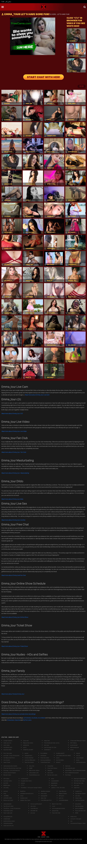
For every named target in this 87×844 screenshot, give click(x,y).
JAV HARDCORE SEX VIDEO (63, 755)
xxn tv (24, 747)
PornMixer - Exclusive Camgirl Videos (31, 787)
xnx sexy (5, 787)
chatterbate (6, 819)
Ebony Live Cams (8, 800)
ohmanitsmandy (8, 823)
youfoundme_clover (9, 821)
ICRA (47, 837)
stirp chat (43, 798)
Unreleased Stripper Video (78, 823)
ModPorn (22, 791)
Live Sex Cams (7, 781)
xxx (71, 821)
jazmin (26, 753)
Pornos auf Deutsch (36, 804)
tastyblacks (54, 783)
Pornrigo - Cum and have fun (11, 770)
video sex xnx (7, 743)
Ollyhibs (50, 770)
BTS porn (61, 795)
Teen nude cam (7, 813)
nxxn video (6, 745)
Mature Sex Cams (28, 743)
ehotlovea (43, 755)
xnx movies (6, 760)
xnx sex (33, 813)
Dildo (12, 499)
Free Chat (13, 575)
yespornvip (55, 810)
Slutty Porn (73, 816)
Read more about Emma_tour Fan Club (13, 452)
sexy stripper (80, 758)
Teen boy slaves (29, 762)
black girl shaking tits (80, 778)
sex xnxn (33, 806)
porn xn (61, 798)
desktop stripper (45, 791)
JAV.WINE (5, 795)
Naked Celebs (63, 793)
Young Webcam (7, 816)
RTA (39, 837)
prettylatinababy (63, 800)
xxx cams (76, 785)
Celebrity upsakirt (28, 749)
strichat (5, 791)
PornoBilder (44, 753)
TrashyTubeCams (45, 762)
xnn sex (77, 795)
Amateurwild (23, 798)
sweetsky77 (47, 749)
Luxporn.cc (78, 791)
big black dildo (7, 749)
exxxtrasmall (73, 745)
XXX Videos (73, 743)
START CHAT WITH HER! (43, 77)
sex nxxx (46, 745)
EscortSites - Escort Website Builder (75, 770)
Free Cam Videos (52, 768)
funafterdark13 (60, 753)
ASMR (30, 768)
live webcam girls (70, 768)
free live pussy (79, 806)
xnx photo (78, 804)
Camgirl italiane (7, 740)
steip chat (47, 740)
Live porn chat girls (75, 819)
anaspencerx (28, 755)
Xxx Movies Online (80, 793)
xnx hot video (60, 760)
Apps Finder (6, 762)
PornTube (68, 775)
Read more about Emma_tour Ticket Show (14, 646)
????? (22, 785)
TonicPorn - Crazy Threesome (11, 808)
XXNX (76, 813)
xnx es (78, 755)
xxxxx (77, 760)
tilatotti (78, 753)
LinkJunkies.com (34, 772)
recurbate (34, 718)
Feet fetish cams (8, 810)
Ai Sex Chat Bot (29, 758)
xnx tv (57, 758)
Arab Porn (77, 787)
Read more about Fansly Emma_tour (12, 694)
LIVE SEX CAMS (7, 798)
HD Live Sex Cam (78, 783)
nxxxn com (78, 798)
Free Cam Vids (56, 813)
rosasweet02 (55, 781)
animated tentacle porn (26, 793)
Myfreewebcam (74, 747)
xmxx (52, 778)
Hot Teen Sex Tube (79, 781)
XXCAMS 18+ (34, 810)
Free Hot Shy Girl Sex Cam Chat (12, 768)
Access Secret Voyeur (9, 772)
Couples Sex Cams (26, 781)
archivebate (27, 718)
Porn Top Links (7, 753)
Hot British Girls (7, 747)
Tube (2, 1)
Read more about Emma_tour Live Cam (37, 395)
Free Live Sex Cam (80, 810)
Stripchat (17, 720)
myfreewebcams (81, 762)
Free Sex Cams (45, 758)
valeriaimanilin (7, 804)
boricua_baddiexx (46, 760)
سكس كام (8, 1)
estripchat (26, 745)
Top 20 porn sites (8, 806)
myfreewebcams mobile (10, 766)
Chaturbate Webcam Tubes (78, 740)
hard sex (67, 766)
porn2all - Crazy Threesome (11, 755)
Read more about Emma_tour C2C (12, 413)
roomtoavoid (24, 778)
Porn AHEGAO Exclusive (72, 772)
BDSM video (6, 785)
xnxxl (21, 795)
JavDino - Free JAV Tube (58, 787)
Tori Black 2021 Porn (9, 758)
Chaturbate (10, 720)
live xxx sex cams (52, 775)
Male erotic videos (34, 770)
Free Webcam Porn (46, 800)
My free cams (27, 720)
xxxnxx (23, 783)
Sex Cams (50, 772)
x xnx (53, 806)
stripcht (58, 762)
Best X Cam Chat (56, 804)
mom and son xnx (8, 825)
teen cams (54, 785)
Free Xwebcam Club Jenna (51, 743)
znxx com (26, 740)
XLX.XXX (5, 783)
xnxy (4, 793)
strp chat (31, 766)
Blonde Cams (7, 775)
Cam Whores (62, 791)
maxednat (50, 766)
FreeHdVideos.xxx (34, 775)
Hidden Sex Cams (25, 800)
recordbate (41, 718)
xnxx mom (44, 793)
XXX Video (6, 778)
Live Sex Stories (79, 800)
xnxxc (72, 749)
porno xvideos (79, 808)
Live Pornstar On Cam (50, 747)
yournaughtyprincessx (58, 808)
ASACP (43, 837)
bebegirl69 (44, 795)
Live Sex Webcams (30, 760)
